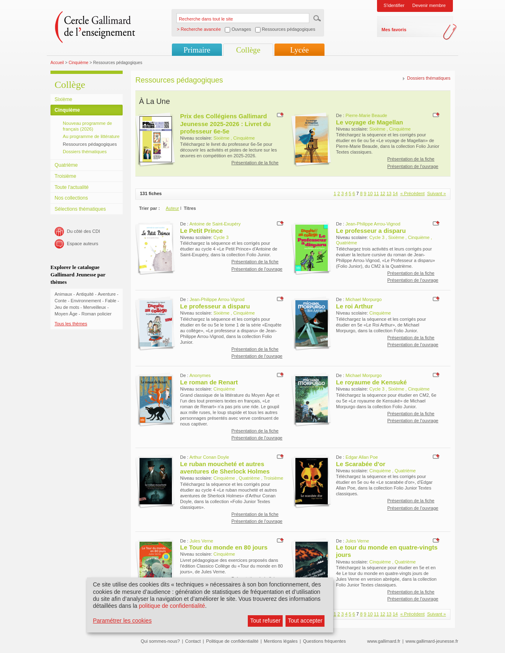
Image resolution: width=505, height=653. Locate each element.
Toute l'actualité (72, 187)
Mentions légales (281, 641)
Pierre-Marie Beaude (366, 115)
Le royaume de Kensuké (371, 382)
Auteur (172, 208)
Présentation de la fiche (255, 162)
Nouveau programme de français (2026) (87, 126)
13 (388, 193)
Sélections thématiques (80, 209)
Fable (111, 300)
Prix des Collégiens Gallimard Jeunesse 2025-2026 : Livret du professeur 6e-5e (225, 124)
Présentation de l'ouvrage (412, 166)
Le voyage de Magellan (369, 122)
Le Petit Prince (201, 230)
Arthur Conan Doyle (209, 457)
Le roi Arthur (354, 306)
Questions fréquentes (324, 641)
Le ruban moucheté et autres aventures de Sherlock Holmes (225, 467)
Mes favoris (394, 29)
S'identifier (394, 5)
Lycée (299, 50)
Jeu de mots (67, 307)
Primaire (196, 50)
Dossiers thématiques (85, 151)
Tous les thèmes (71, 323)
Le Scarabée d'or (360, 463)
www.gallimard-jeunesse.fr (432, 641)
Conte (60, 300)
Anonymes (200, 375)
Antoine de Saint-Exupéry (215, 223)
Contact (193, 641)
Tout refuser (265, 620)
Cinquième (78, 62)
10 (370, 193)
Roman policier (96, 313)
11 (376, 193)
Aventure (107, 294)
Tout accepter (305, 620)
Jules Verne (201, 540)
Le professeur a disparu (371, 230)
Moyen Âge (66, 313)
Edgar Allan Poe (361, 457)
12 (382, 193)
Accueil (57, 62)
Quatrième (66, 165)
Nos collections (71, 198)
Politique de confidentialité (232, 641)
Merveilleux (94, 307)
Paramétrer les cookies (122, 620)
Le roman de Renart (209, 382)
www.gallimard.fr (383, 641)
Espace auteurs (82, 243)
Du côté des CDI (83, 231)
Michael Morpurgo (363, 299)
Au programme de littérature (91, 136)
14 (395, 193)
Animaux (63, 294)
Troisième (65, 176)
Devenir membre (429, 5)
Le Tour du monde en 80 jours (223, 547)
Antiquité (85, 294)
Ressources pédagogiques (90, 144)
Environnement (86, 300)
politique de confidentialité (172, 605)
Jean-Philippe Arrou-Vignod (372, 223)
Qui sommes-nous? (160, 641)
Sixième (63, 99)
